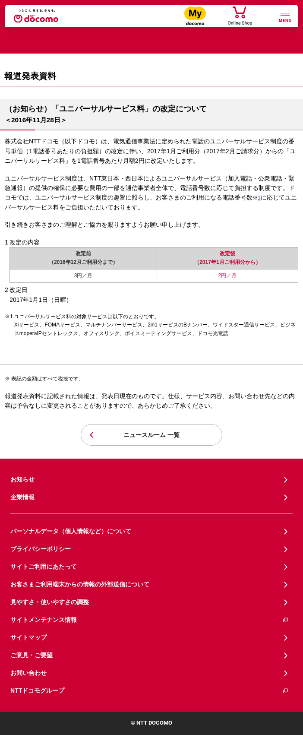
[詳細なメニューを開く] (285, 16)
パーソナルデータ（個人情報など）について (70, 531)
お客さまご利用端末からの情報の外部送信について (79, 584)
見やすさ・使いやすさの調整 (49, 602)
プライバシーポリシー (40, 548)
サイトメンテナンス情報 (149, 620)
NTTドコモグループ (149, 690)
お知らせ (22, 479)
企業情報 (22, 497)
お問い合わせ (28, 672)
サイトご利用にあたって (43, 566)
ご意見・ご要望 (31, 655)
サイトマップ (28, 637)
